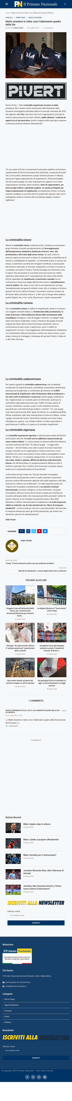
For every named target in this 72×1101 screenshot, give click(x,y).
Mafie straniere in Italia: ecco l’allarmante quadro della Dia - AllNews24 (33, 711)
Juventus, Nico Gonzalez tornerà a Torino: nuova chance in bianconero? (42, 887)
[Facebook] (27, 1077)
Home (8, 13)
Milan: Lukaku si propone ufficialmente (41, 839)
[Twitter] (33, 1077)
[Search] (65, 4)
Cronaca (8, 1011)
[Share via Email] (45, 531)
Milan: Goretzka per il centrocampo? (39, 855)
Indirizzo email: (36, 914)
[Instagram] (39, 1077)
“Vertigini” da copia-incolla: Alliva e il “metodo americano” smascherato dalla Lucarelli (20, 648)
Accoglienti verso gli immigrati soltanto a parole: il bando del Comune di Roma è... (52, 648)
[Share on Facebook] (28, 531)
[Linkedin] (45, 1077)
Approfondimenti (11, 1005)
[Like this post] (22, 531)
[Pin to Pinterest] (39, 531)
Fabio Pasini (18, 28)
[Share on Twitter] (33, 531)
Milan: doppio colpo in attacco (36, 824)
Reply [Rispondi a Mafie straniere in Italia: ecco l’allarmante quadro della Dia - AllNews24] (64, 710)
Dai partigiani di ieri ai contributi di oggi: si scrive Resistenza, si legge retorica (52, 683)
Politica (7, 1022)
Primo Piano (9, 999)
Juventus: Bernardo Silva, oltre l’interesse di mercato (43, 872)
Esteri (6, 1016)
